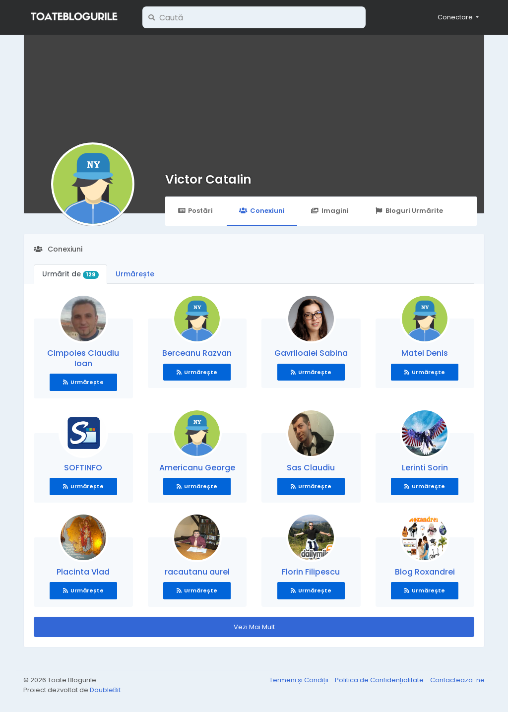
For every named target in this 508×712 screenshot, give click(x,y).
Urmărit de (70, 274)
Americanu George (197, 467)
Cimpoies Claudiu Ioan (83, 358)
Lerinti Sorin (425, 467)
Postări (195, 210)
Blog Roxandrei (425, 572)
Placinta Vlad (83, 572)
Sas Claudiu (311, 467)
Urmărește (135, 274)
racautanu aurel (197, 572)
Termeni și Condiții (299, 680)
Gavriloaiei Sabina (311, 353)
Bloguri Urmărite (409, 210)
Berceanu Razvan (197, 353)
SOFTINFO (83, 467)
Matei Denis (424, 353)
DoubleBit (105, 690)
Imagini (330, 210)
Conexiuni (261, 210)
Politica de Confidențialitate (380, 680)
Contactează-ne (457, 680)
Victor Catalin (208, 179)
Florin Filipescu (311, 572)
